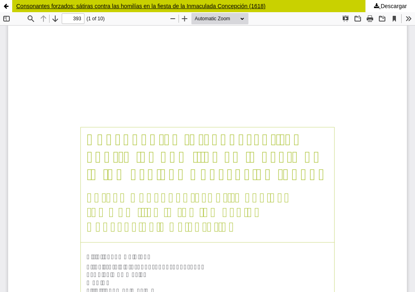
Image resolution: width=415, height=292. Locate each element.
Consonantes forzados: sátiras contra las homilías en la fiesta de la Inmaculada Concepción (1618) (141, 6)
